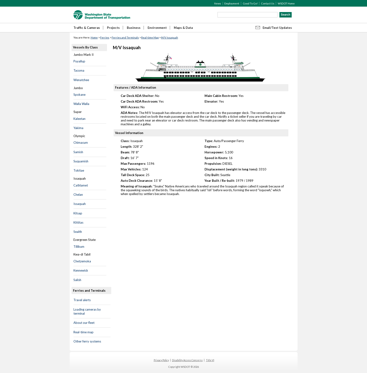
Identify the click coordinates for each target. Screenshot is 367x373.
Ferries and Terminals (125, 37)
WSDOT (101, 14)
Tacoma (78, 70)
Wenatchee (81, 80)
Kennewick (80, 270)
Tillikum (78, 246)
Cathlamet (80, 185)
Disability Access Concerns (187, 360)
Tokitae (78, 170)
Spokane (79, 94)
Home (94, 37)
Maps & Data (183, 28)
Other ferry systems (87, 341)
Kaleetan (79, 119)
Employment (231, 3)
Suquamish (80, 161)
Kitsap (77, 213)
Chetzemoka (82, 261)
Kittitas (78, 222)
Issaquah (79, 204)
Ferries (104, 37)
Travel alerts (82, 300)
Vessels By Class (85, 47)
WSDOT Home (286, 3)
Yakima (78, 128)
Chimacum (80, 142)
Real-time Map (150, 37)
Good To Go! (250, 3)
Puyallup (79, 61)
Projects (113, 28)
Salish (77, 280)
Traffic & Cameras (86, 28)
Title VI (210, 360)
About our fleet (83, 323)
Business (134, 28)
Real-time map (83, 332)
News (217, 3)
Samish (78, 152)
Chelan (78, 194)
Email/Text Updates (277, 28)
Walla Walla (81, 104)
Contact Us (267, 3)
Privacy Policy (161, 360)
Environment (157, 28)
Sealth (77, 232)
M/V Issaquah (169, 37)
